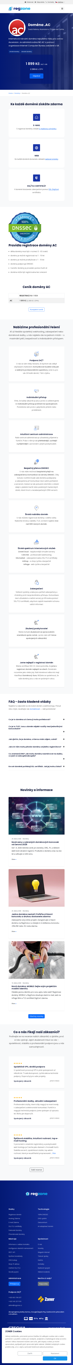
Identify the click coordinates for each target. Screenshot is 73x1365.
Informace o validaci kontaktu (19, 1244)
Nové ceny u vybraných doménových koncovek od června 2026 (35, 843)
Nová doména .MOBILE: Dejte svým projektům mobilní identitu (34, 987)
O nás (40, 1244)
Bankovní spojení (44, 1268)
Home (11, 93)
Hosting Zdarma (14, 1218)
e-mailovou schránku (47, 128)
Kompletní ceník (36, 309)
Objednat (36, 76)
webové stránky (51, 159)
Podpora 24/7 (15, 1292)
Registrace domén (15, 1214)
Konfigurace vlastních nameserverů (21, 1248)
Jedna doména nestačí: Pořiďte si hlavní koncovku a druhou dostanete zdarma (32, 915)
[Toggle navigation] (62, 8)
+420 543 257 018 (15, 1301)
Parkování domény (15, 1230)
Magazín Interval (43, 1252)
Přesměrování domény (17, 1234)
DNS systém (42, 1218)
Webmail (29, 2)
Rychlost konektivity (15, 1256)
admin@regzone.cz (15, 1305)
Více (14, 859)
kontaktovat (35, 709)
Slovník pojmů (14, 1272)
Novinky (40, 1248)
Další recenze (36, 1170)
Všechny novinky (36, 1016)
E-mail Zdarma (14, 1222)
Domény (17, 93)
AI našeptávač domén (45, 1226)
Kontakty (50, 2)
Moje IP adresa (14, 1264)
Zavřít (26, 1358)
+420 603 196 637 (15, 1297)
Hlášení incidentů (44, 1272)
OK (59, 1358)
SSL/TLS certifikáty (15, 1226)
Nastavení (43, 1358)
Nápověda (39, 2)
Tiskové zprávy (43, 1256)
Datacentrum (42, 1222)
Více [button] (53, 1153)
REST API (12, 1252)
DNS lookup (13, 1260)
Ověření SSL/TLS (14, 1268)
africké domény (14, 51)
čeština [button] (59, 2)
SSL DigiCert (54, 189)
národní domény (26, 51)
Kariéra (40, 1260)
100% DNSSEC (43, 1214)
